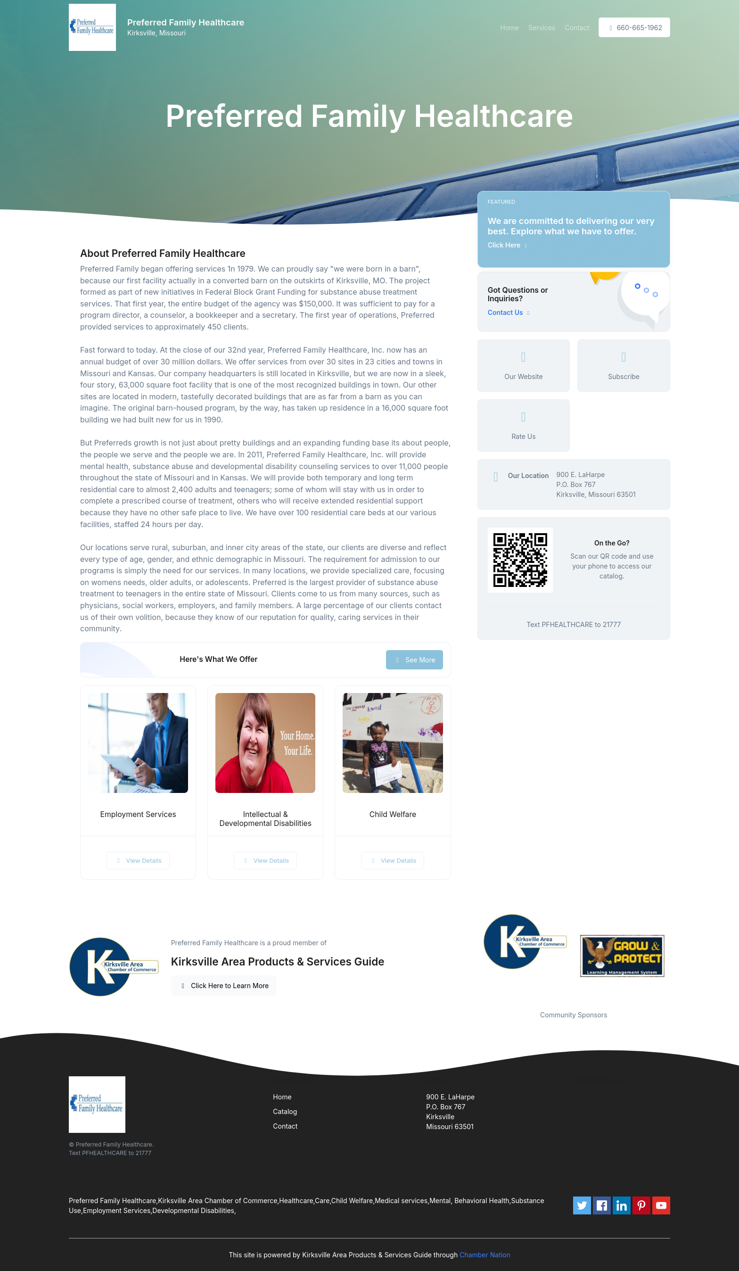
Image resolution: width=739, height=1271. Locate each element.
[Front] (94, 27)
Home (510, 28)
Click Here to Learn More (224, 986)
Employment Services (138, 814)
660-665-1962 (634, 28)
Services (541, 28)
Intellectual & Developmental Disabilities (266, 819)
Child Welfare (393, 814)
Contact (577, 28)
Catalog (285, 1111)
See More (414, 660)
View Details (138, 860)
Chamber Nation (485, 1255)
